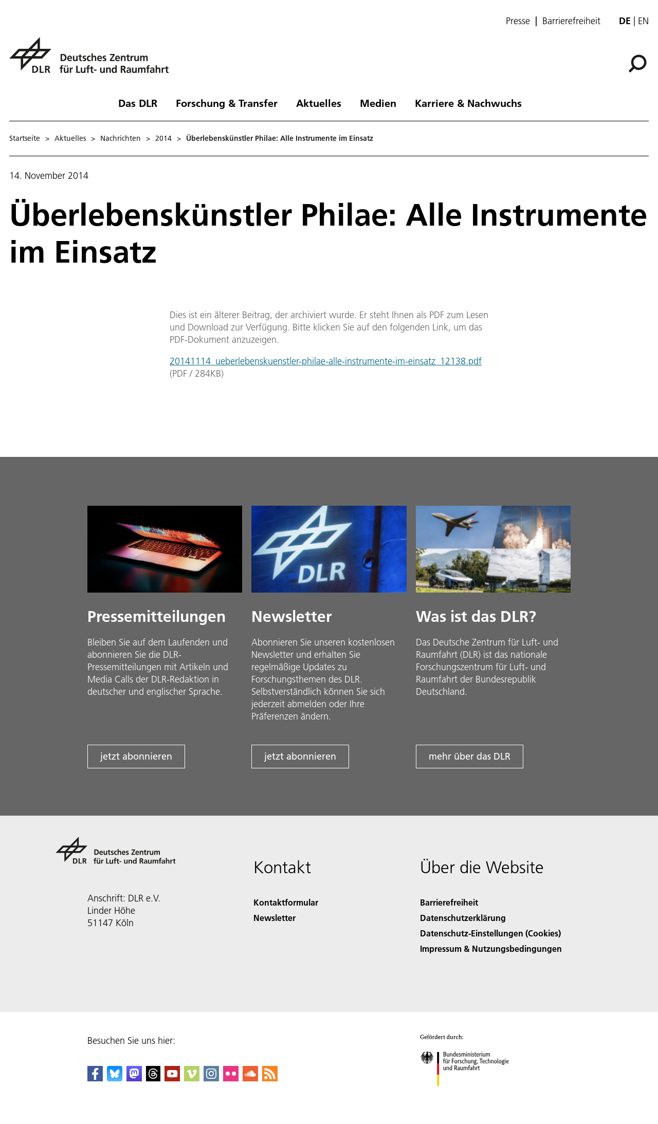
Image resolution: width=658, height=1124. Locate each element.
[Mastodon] (134, 1078)
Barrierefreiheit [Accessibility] (449, 902)
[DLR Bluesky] (114, 1078)
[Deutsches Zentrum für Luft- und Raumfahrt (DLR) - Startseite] (93, 61)
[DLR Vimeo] (191, 1078)
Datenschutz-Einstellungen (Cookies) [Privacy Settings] (490, 933)
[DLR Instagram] (211, 1078)
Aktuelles (318, 102)
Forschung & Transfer (227, 102)
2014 (163, 138)
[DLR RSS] (270, 1078)
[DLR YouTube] (172, 1078)
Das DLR (137, 102)
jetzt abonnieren (136, 756)
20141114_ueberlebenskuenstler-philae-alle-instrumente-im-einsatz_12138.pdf (326, 361)
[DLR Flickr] (231, 1078)
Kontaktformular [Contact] (285, 902)
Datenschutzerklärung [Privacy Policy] (463, 917)
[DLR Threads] (153, 1078)
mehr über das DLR (469, 756)
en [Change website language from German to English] (643, 21)
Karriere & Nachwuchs (468, 102)
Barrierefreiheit (571, 21)
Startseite (24, 138)
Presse (518, 21)
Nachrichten (120, 138)
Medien (378, 102)
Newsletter (274, 917)
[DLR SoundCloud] (250, 1078)
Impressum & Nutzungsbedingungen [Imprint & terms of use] (491, 948)
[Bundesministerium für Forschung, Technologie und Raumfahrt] (470, 1095)
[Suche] (637, 63)
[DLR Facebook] (95, 1078)
